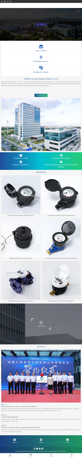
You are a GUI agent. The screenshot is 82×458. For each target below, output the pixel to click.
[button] (1, 24)
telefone (67, 442)
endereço (14, 442)
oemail (41, 442)
